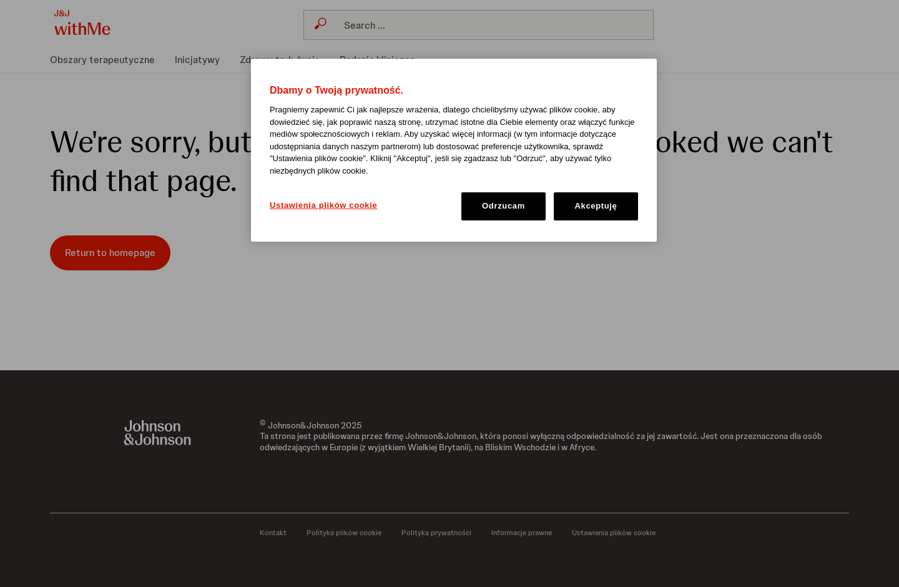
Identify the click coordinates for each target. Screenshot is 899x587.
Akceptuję (596, 205)
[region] (454, 150)
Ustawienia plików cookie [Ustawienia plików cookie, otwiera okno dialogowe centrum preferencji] (323, 205)
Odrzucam (503, 205)
